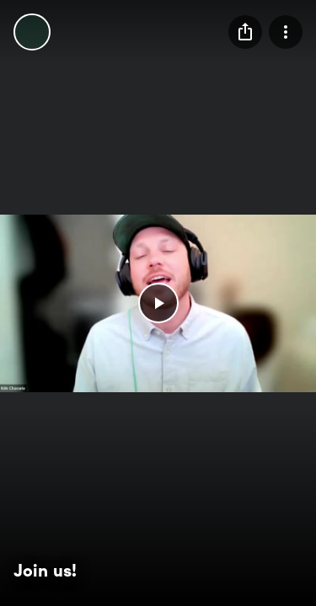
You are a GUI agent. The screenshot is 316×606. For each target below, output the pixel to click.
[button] (158, 303)
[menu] (245, 32)
